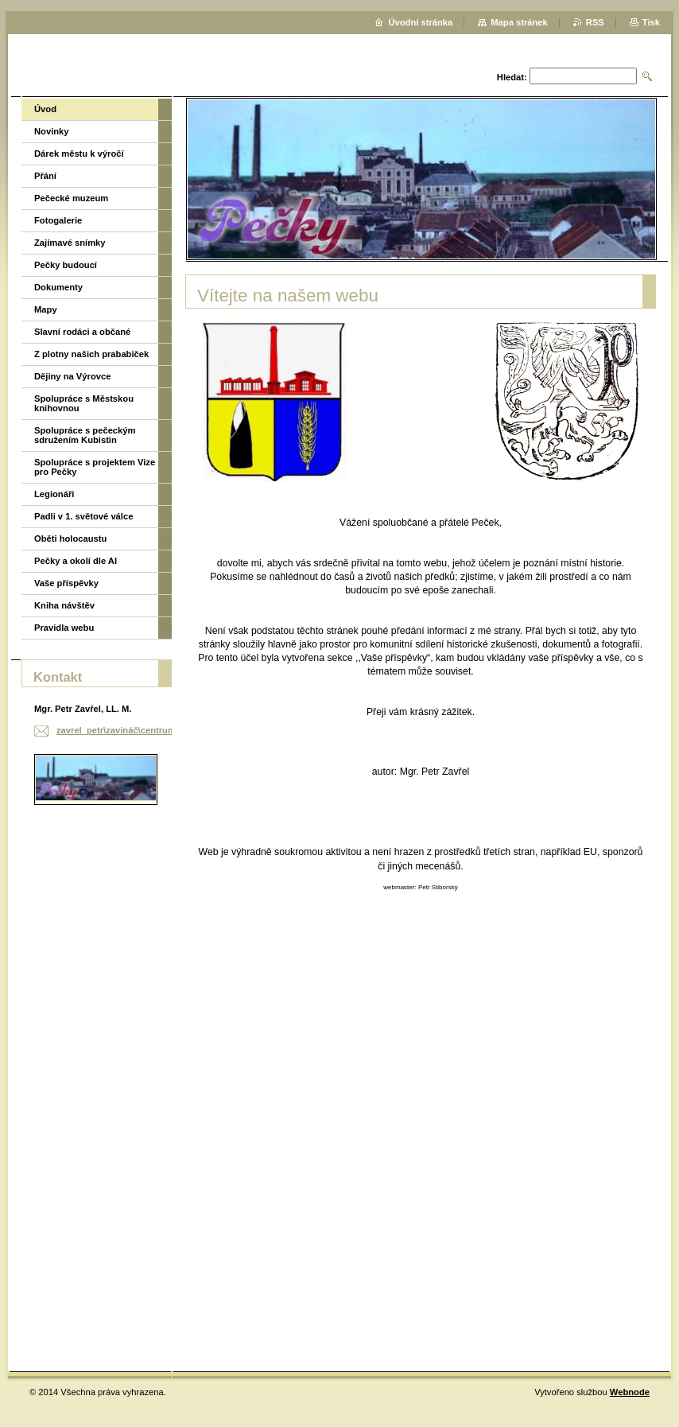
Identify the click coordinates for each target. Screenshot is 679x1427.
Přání (45, 176)
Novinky (51, 131)
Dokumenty (58, 287)
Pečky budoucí (65, 265)
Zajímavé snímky (70, 242)
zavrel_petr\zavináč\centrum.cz (122, 730)
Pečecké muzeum (71, 198)
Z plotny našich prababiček (91, 354)
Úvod (45, 109)
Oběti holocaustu (70, 538)
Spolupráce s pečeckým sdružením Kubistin (84, 435)
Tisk (651, 22)
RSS (595, 22)
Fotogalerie (58, 220)
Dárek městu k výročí (79, 153)
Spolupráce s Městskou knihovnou (84, 403)
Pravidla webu (64, 627)
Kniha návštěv (64, 605)
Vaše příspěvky (66, 583)
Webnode (630, 1392)
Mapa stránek (519, 22)
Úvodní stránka (420, 22)
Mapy (45, 309)
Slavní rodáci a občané (82, 331)
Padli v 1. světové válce (83, 516)
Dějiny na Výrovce (72, 376)
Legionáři (54, 494)
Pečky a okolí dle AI (75, 561)
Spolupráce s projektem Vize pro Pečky (94, 466)
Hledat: (512, 77)
